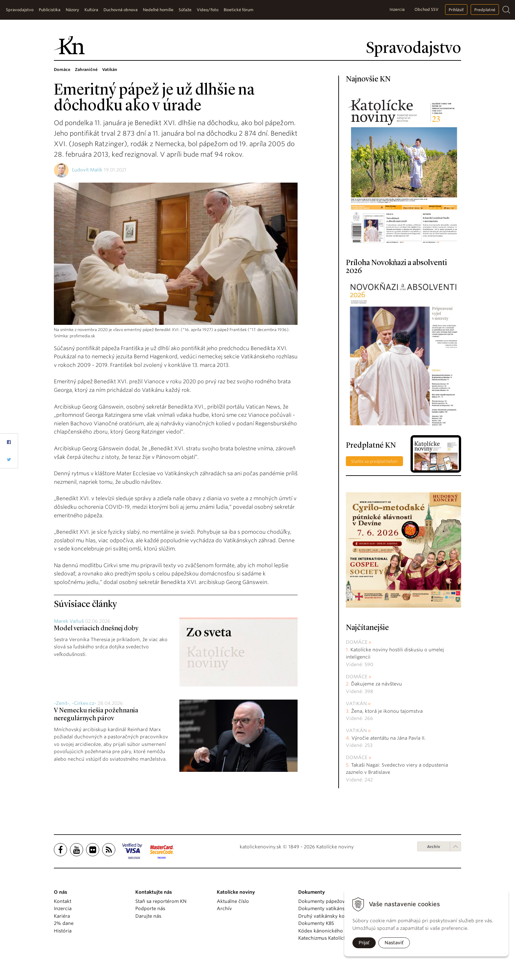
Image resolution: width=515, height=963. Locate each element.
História (63, 930)
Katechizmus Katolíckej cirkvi (331, 938)
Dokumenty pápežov (321, 901)
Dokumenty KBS (316, 923)
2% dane (64, 923)
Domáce (357, 642)
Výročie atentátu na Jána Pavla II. (388, 738)
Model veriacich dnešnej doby (96, 628)
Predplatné (484, 9)
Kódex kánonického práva (327, 930)
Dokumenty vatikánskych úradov (335, 908)
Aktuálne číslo (233, 901)
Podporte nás (150, 908)
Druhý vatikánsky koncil (325, 916)
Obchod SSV (426, 9)
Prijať (364, 942)
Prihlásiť (456, 9)
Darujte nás (148, 916)
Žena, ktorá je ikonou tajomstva (387, 711)
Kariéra (62, 916)
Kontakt (62, 901)
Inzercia (397, 9)
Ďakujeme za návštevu (376, 683)
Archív (433, 846)
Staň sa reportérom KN (161, 901)
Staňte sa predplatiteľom (374, 461)
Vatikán (356, 703)
